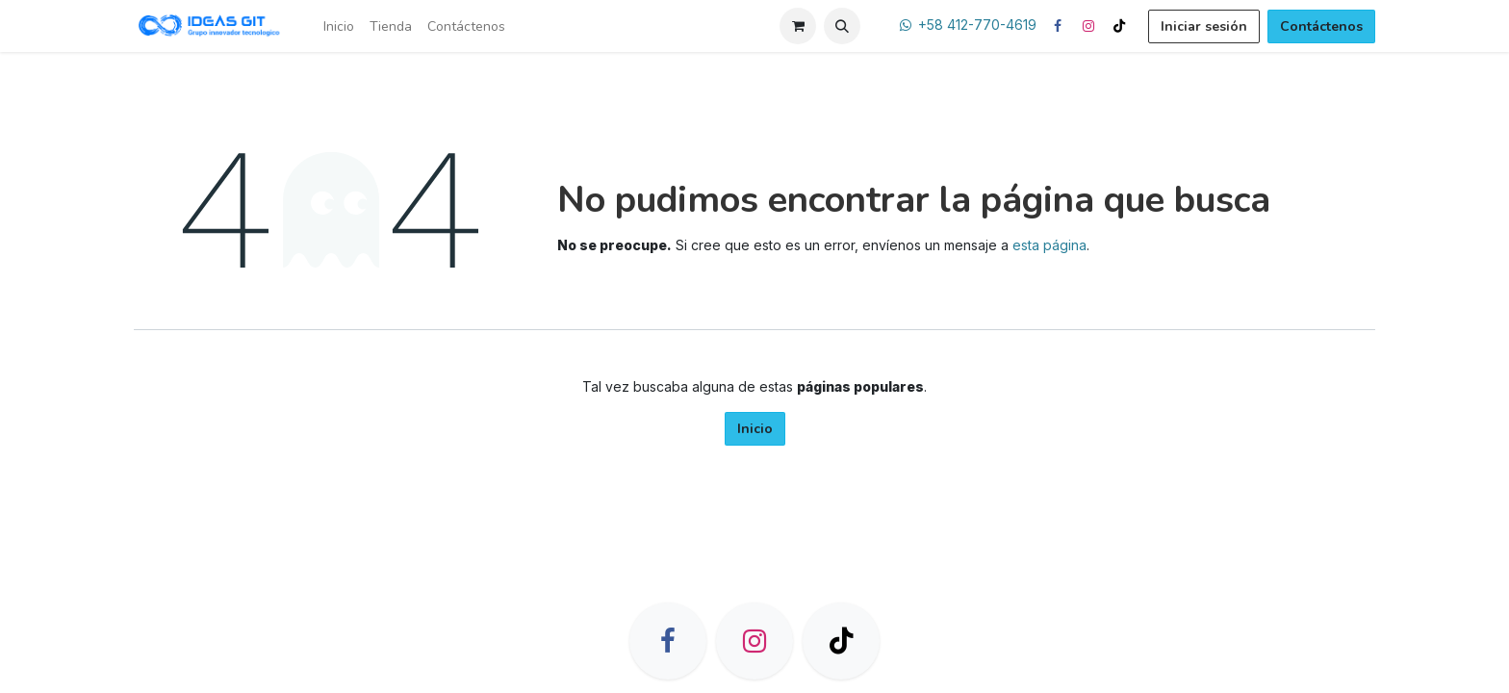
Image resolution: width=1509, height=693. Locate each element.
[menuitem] (339, 26)
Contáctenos (1321, 26)
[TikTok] (1119, 26)
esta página (1049, 245)
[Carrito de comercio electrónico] (798, 26)
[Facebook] (1057, 26)
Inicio (755, 429)
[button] (842, 26)
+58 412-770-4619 (977, 24)
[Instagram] (1088, 26)
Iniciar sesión (1204, 26)
